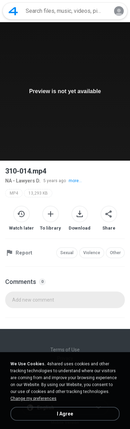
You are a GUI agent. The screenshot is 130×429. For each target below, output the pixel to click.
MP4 (14, 193)
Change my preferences (33, 398)
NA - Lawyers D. (23, 181)
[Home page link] (13, 11)
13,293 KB (38, 193)
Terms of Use (65, 349)
